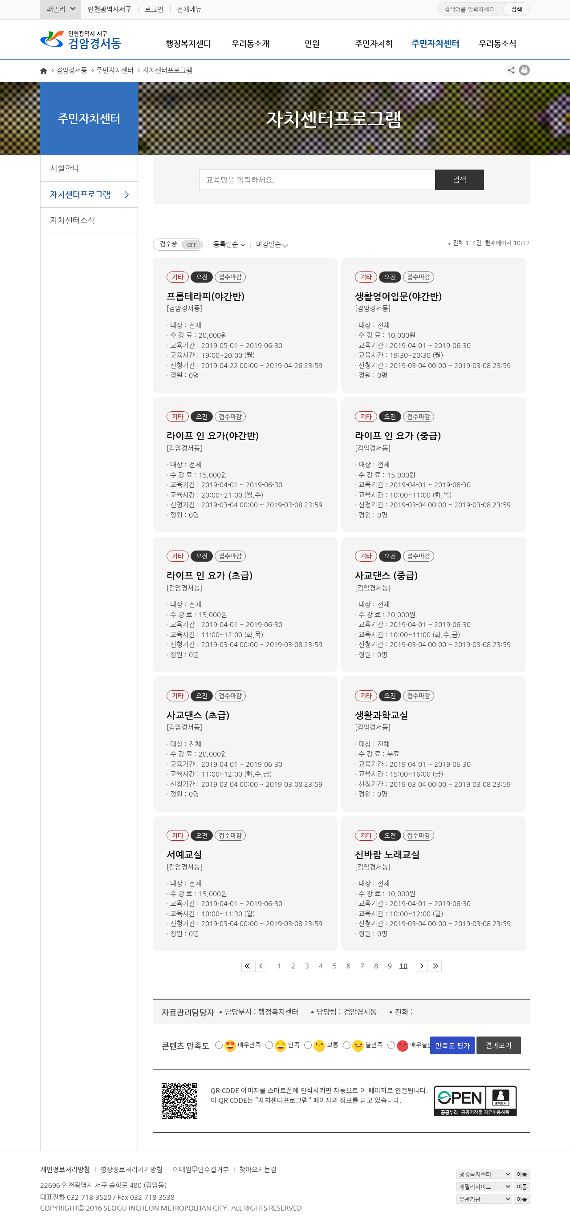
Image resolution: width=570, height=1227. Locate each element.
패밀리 (56, 9)
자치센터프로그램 (80, 194)
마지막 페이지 (436, 966)
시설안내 (65, 168)
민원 (312, 43)
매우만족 (249, 1045)
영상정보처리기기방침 (131, 1170)
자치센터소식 (72, 220)
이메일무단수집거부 (201, 1170)
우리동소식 (498, 43)
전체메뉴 (189, 9)
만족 (294, 1045)
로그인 (154, 9)
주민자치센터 (435, 43)
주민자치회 (374, 43)
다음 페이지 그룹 (422, 966)
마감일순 (268, 244)
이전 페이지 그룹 (261, 966)
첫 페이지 (247, 966)
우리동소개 (250, 43)
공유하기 (511, 70)
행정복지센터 (188, 43)
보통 (332, 1045)
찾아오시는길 (258, 1170)
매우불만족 (424, 1045)
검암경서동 (95, 39)
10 (403, 966)
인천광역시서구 (109, 9)
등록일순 (225, 244)
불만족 (374, 1045)
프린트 (524, 70)
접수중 (168, 243)
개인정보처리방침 (65, 1170)
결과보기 (498, 1045)
